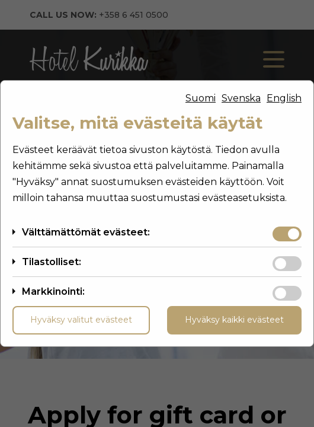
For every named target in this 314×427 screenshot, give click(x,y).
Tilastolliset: (51, 261)
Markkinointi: (53, 291)
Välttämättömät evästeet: (86, 232)
